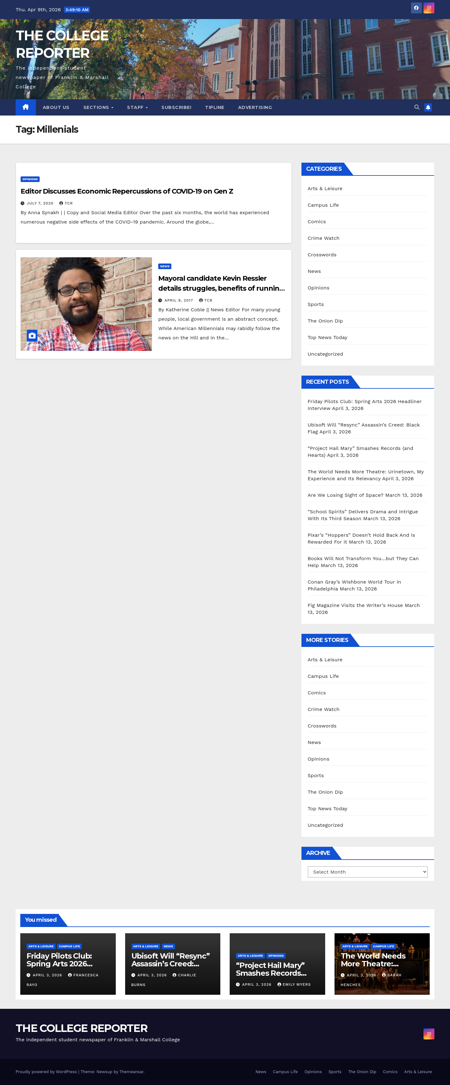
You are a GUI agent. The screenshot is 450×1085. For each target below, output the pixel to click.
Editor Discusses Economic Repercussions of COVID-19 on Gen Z (127, 191)
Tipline (214, 107)
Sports (316, 304)
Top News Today (328, 337)
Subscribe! (176, 107)
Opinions (30, 179)
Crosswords (322, 255)
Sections (97, 107)
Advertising (255, 107)
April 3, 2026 (48, 975)
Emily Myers (294, 984)
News (164, 266)
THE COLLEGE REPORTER (81, 1028)
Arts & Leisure (325, 188)
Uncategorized (325, 354)
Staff (136, 107)
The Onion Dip (325, 321)
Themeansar (132, 1071)
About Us (56, 107)
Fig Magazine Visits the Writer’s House (355, 605)
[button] (416, 107)
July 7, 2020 (41, 203)
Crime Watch (324, 238)
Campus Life (323, 205)
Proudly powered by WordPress (47, 1071)
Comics (317, 221)
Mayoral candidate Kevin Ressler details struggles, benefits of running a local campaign (221, 288)
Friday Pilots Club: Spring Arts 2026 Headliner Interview (63, 963)
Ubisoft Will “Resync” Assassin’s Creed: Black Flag (170, 963)
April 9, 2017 (179, 300)
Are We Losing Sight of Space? (346, 495)
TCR (66, 203)
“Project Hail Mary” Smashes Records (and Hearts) (270, 973)
